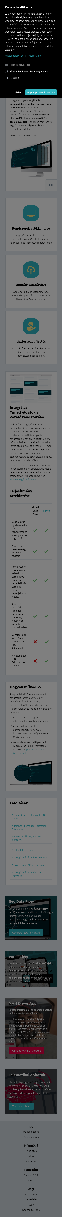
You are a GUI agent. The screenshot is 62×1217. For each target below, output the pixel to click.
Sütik (23, 55)
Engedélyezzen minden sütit (41, 92)
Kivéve (18, 92)
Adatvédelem (12, 55)
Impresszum (34, 55)
